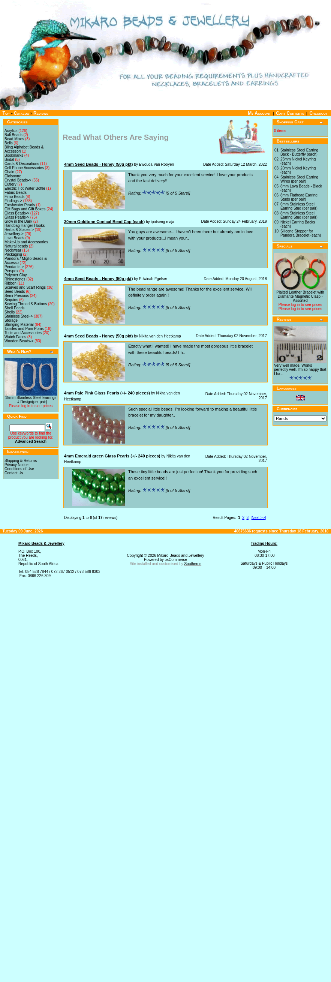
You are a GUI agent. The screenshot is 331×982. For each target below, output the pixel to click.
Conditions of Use (19, 469)
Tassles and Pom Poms (24, 329)
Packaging (13, 254)
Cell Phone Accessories (24, 168)
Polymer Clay (15, 275)
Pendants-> (14, 267)
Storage (11, 320)
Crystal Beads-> (17, 180)
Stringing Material (19, 324)
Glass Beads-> (16, 213)
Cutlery (10, 184)
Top (6, 113)
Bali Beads (13, 135)
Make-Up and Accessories (26, 242)
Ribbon (10, 283)
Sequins (11, 300)
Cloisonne (12, 176)
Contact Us (13, 473)
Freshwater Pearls (19, 205)
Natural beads (16, 246)
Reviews (40, 113)
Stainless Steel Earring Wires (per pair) (299, 179)
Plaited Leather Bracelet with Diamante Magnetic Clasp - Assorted (300, 296)
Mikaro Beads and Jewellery (180, 555)
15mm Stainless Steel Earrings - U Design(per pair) (31, 400)
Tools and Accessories (23, 333)
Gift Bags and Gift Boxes (25, 209)
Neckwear (12, 250)
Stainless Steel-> (18, 316)
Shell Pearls (14, 308)
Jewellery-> (14, 234)
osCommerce (176, 560)
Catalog (21, 113)
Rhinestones (14, 279)
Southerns (193, 564)
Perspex (11, 271)
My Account (259, 113)
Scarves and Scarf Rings (25, 287)
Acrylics (10, 131)
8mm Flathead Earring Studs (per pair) (299, 197)
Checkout (318, 113)
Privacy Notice (16, 465)
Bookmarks (13, 155)
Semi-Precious (16, 296)
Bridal (9, 159)
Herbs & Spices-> (19, 230)
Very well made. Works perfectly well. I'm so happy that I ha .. (300, 369)
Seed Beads (14, 291)
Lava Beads (14, 238)
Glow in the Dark (18, 221)
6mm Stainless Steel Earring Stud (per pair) (299, 206)
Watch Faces (15, 337)
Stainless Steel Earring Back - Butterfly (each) (299, 152)
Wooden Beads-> (18, 341)
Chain (9, 172)
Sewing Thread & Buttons (25, 304)
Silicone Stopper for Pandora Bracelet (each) (300, 233)
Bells (8, 143)
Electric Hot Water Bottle (24, 188)
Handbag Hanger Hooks (24, 225)
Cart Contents (290, 113)
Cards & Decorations (21, 164)
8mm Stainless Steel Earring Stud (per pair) (299, 215)
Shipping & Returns (20, 461)
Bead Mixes (14, 139)
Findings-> (13, 201)
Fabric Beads (15, 192)
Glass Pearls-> (16, 217)
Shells (9, 312)
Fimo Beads (14, 197)
